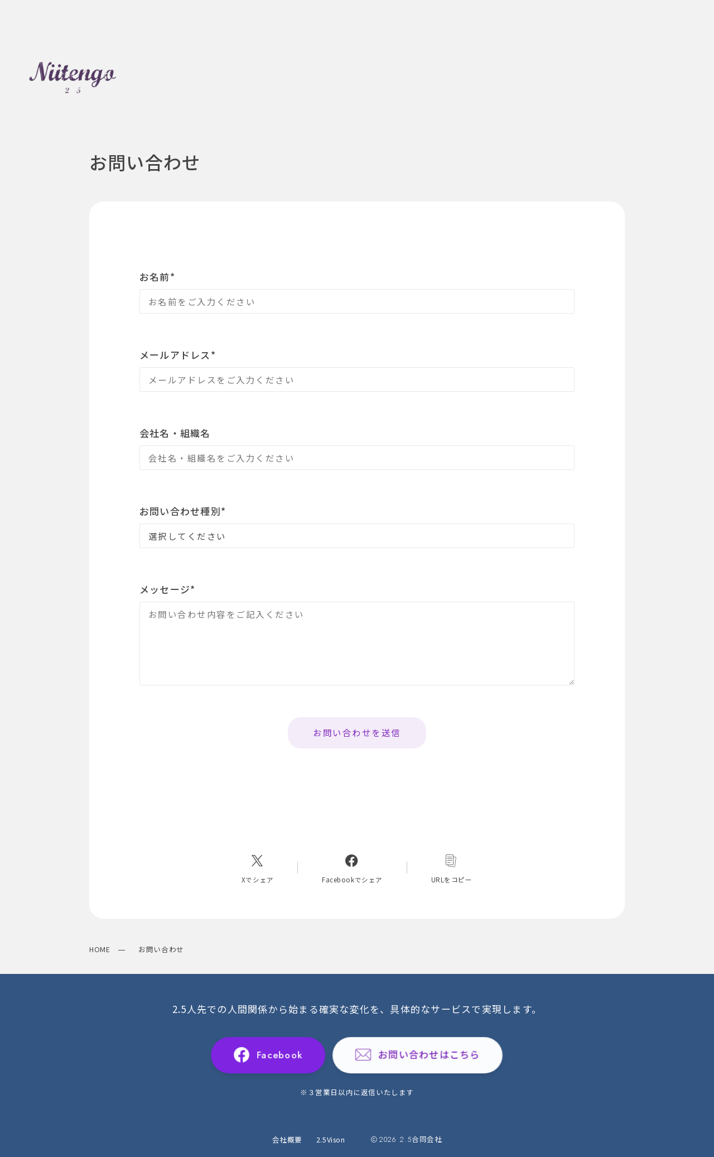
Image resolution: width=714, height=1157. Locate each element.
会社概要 (287, 1139)
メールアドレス (177, 355)
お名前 (157, 277)
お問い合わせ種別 (182, 511)
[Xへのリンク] (257, 868)
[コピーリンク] (451, 868)
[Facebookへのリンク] (352, 868)
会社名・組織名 (175, 433)
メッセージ (167, 589)
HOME (99, 949)
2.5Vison (330, 1139)
